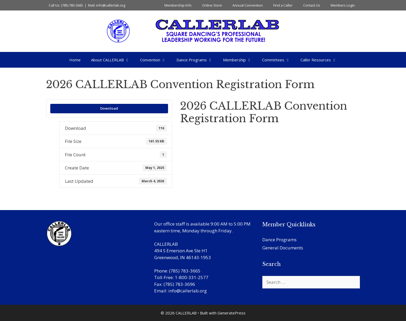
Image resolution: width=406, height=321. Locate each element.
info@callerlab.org (187, 291)
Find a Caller (283, 5)
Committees (278, 60)
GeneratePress (232, 312)
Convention (155, 60)
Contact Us (311, 5)
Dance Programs (197, 60)
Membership (240, 60)
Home (75, 59)
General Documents (282, 248)
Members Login (343, 5)
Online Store (212, 5)
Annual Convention (247, 5)
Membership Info (178, 5)
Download (109, 108)
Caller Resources (321, 60)
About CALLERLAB (113, 60)
